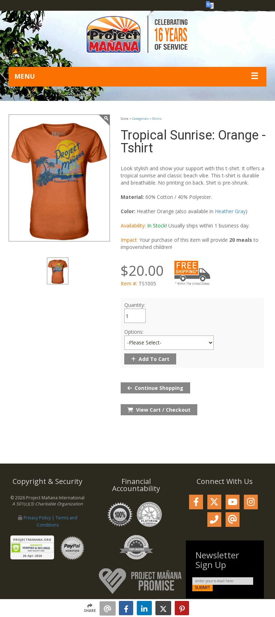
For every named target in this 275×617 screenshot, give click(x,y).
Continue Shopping (155, 388)
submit (202, 588)
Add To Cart (150, 359)
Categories (140, 118)
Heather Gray (230, 211)
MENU (24, 76)
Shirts (156, 118)
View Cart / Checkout (158, 409)
